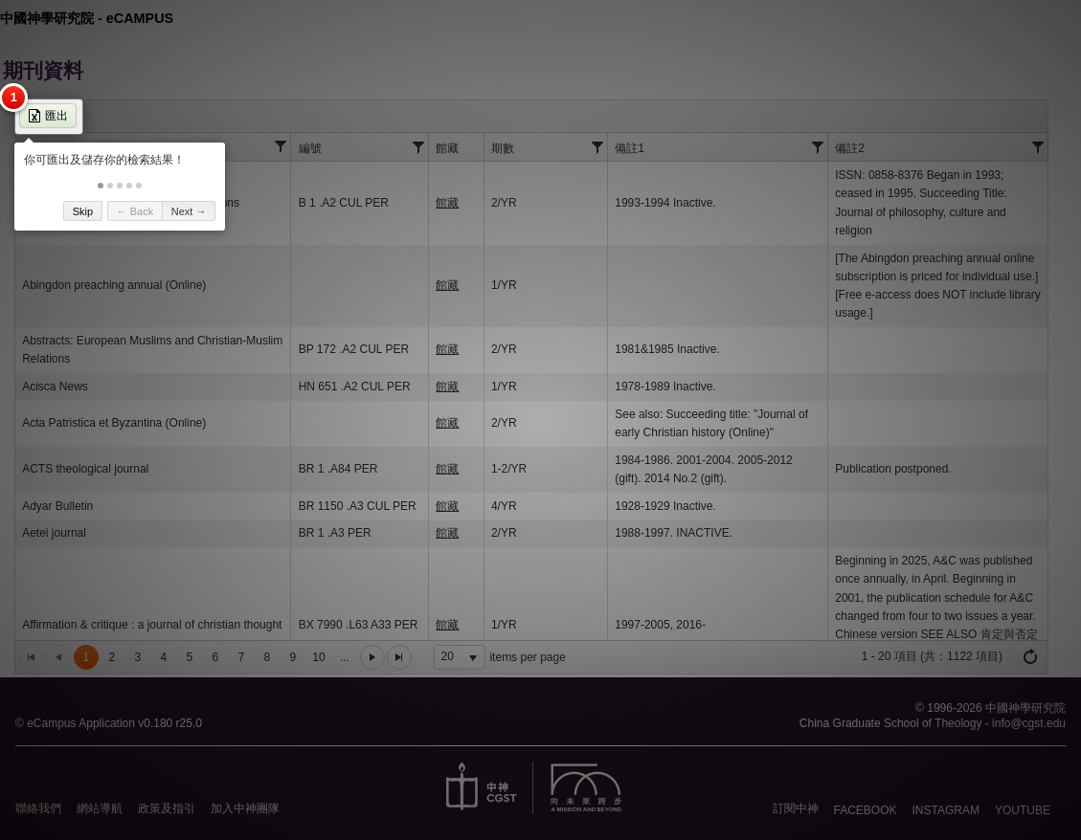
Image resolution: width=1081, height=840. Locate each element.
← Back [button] (135, 211)
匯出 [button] (47, 115)
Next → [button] (189, 211)
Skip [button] (83, 211)
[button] (100, 185)
